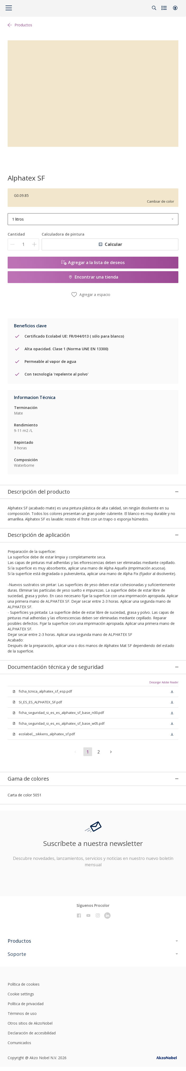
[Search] (154, 8)
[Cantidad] (23, 244)
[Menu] (9, 8)
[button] (175, 8)
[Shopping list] (164, 8)
